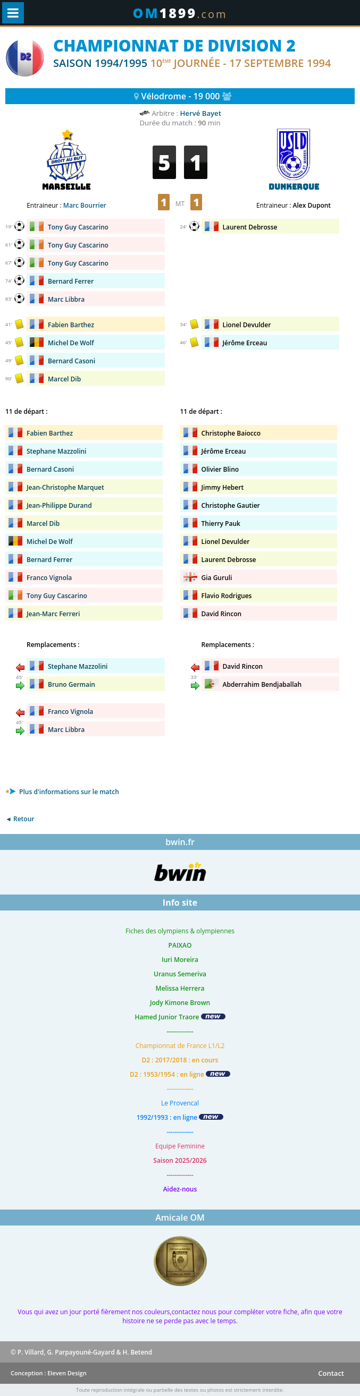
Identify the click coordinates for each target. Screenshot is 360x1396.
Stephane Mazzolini (56, 451)
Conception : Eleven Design (49, 1373)
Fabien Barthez (71, 324)
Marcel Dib (64, 379)
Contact (331, 1373)
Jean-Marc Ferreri (53, 613)
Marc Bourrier (84, 205)
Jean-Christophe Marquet (65, 487)
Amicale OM (180, 1217)
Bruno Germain (71, 684)
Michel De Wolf (71, 342)
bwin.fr (180, 842)
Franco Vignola (49, 577)
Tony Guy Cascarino (78, 227)
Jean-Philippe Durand (59, 505)
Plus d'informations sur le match (62, 791)
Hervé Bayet (200, 113)
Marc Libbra (66, 299)
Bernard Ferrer (71, 281)
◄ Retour (19, 818)
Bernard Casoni (71, 360)
